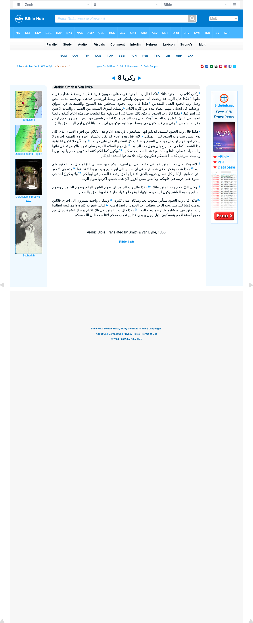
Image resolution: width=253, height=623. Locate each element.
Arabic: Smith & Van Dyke (39, 66)
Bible (20, 66)
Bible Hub (126, 242)
